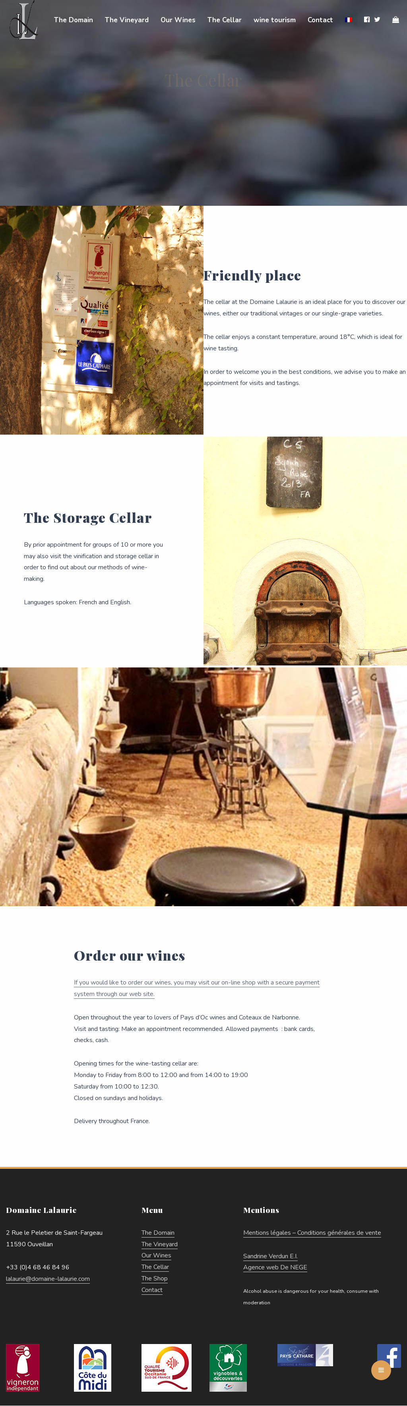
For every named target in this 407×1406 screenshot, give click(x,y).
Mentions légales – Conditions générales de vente (312, 1232)
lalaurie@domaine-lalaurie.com (48, 1278)
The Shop (154, 1278)
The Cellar (224, 20)
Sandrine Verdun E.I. (270, 1256)
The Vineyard (127, 20)
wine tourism (275, 20)
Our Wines (178, 20)
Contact (320, 20)
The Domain (73, 20)
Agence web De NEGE (275, 1267)
